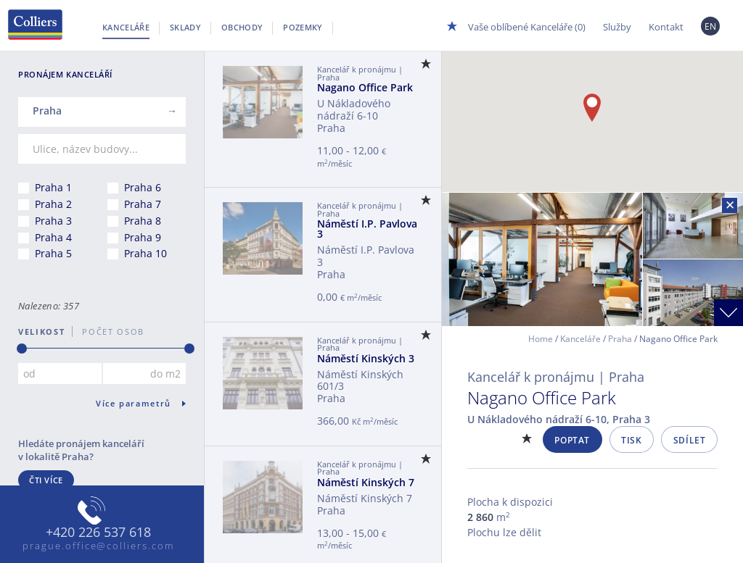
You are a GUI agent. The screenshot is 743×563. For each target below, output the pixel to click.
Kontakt (666, 26)
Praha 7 (142, 204)
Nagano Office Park (365, 87)
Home (540, 339)
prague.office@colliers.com (98, 545)
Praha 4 (53, 237)
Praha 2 (53, 204)
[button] (592, 107)
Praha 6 (142, 187)
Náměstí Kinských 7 (365, 482)
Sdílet (689, 440)
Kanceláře (125, 27)
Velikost (41, 331)
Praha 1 (53, 187)
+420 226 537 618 (98, 533)
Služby (617, 26)
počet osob (108, 331)
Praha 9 (142, 237)
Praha (620, 339)
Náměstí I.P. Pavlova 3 (367, 229)
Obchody (242, 27)
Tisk (631, 440)
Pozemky (302, 27)
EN (711, 26)
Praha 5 (53, 253)
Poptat (572, 440)
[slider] (22, 348)
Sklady (185, 27)
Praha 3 (53, 221)
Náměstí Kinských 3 (365, 358)
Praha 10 (145, 253)
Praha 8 (142, 221)
